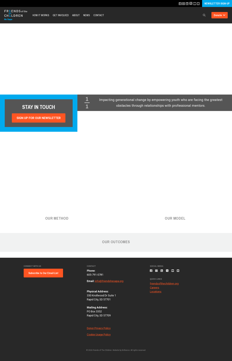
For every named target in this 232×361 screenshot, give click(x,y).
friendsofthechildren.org (164, 285)
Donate (219, 15)
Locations (155, 293)
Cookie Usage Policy (99, 334)
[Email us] (197, 3)
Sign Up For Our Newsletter (39, 118)
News (86, 15)
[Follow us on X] (189, 3)
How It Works (41, 15)
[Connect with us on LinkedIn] (185, 3)
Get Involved (61, 15)
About (76, 15)
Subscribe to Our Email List (43, 273)
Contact (98, 15)
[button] (204, 15)
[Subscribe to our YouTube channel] (193, 3)
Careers (154, 289)
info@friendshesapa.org (109, 281)
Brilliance (126, 350)
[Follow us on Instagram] (181, 3)
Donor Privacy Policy (99, 328)
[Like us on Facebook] (177, 3)
